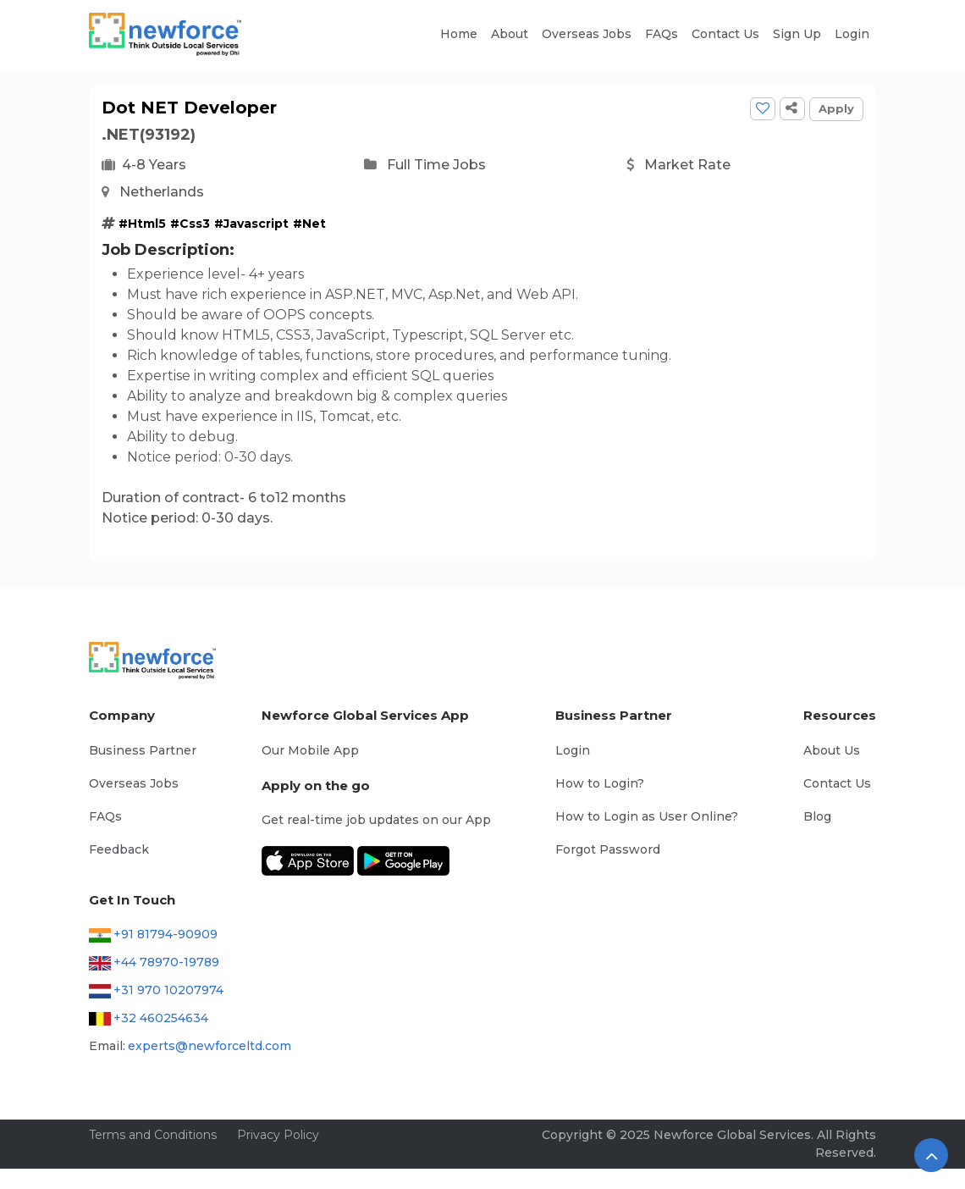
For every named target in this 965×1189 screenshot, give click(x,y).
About (509, 33)
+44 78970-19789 (166, 962)
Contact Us (725, 33)
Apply (836, 108)
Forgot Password (607, 849)
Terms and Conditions (153, 1134)
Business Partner (142, 750)
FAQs (661, 33)
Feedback (119, 849)
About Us (831, 750)
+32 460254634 (160, 1018)
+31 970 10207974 (168, 990)
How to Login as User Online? (646, 816)
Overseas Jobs (586, 33)
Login (852, 33)
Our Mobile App (310, 750)
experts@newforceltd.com (209, 1046)
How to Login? (599, 783)
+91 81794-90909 (165, 934)
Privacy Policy (278, 1134)
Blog (817, 816)
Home (458, 33)
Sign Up (797, 33)
